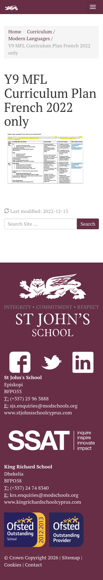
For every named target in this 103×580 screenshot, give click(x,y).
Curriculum (39, 31)
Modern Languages (29, 38)
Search (87, 223)
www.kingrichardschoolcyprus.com (42, 501)
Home (14, 31)
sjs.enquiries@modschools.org (43, 405)
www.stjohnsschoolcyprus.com (38, 412)
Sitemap (71, 557)
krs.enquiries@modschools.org (44, 495)
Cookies (12, 564)
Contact (33, 564)
